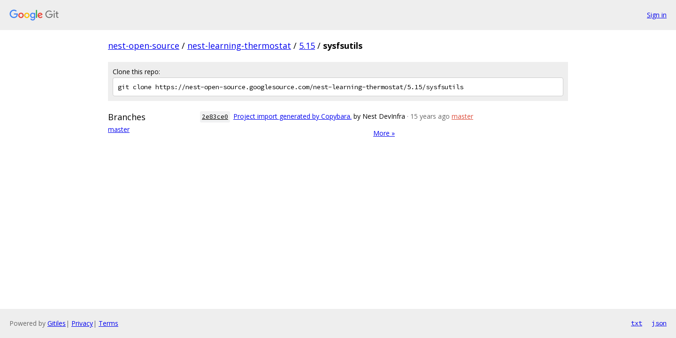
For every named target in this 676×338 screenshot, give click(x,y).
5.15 (307, 45)
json (659, 323)
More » (384, 133)
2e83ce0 (215, 117)
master (119, 129)
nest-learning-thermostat (239, 45)
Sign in (657, 14)
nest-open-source (143, 45)
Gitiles (56, 323)
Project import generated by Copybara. (292, 116)
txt (636, 323)
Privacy (82, 323)
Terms (108, 323)
